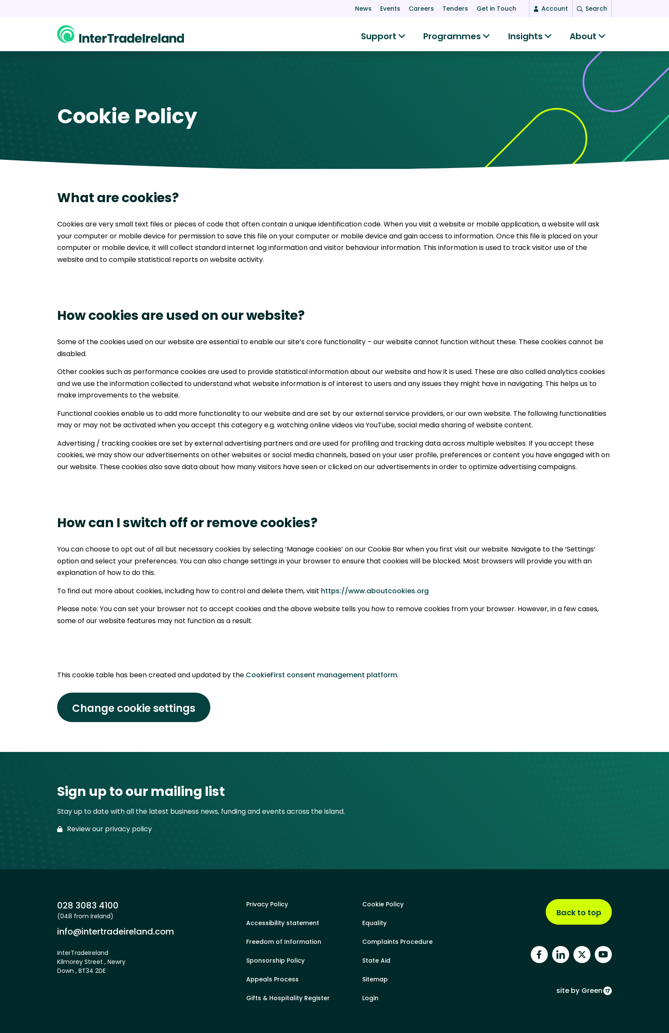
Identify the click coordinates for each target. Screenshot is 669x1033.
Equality (374, 923)
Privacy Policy (267, 904)
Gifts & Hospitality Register (288, 998)
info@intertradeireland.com (115, 931)
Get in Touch (496, 8)
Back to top (578, 912)
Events (390, 8)
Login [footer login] (370, 998)
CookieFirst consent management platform (321, 679)
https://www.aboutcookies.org (375, 595)
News (363, 8)
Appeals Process (272, 979)
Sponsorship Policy (275, 960)
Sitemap (375, 979)
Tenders (455, 8)
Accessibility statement (282, 923)
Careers (421, 8)
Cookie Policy (383, 904)
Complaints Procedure (397, 941)
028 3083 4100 (88, 905)
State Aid (376, 960)
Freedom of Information (283, 941)
